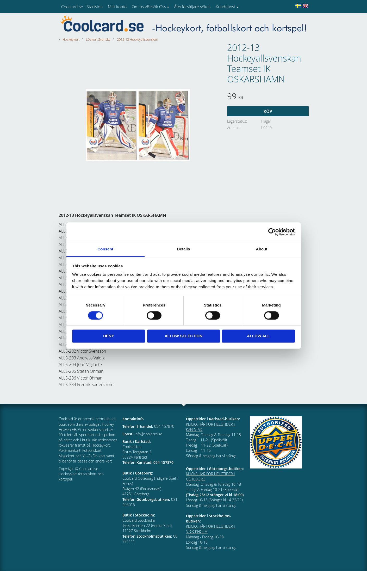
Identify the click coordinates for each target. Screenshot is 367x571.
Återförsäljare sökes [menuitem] (192, 7)
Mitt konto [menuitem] (117, 7)
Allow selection (183, 336)
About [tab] (262, 249)
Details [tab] (183, 249)
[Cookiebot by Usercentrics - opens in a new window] (272, 232)
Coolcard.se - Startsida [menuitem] (82, 7)
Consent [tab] (105, 249)
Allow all (258, 336)
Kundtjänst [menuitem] (225, 7)
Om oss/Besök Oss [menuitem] (149, 7)
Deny (108, 336)
